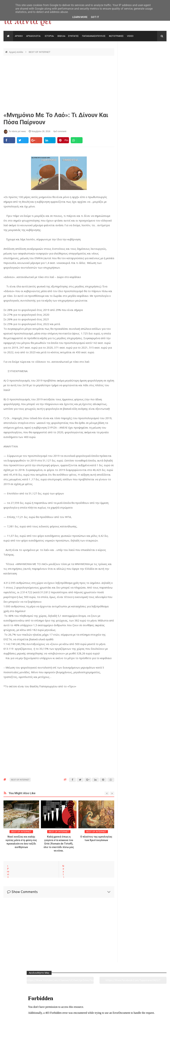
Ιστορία (52, 1016)
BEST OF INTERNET (39, 52)
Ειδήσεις (151, 1016)
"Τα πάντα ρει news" (38, 1033)
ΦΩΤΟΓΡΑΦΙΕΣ (116, 36)
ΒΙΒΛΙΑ (61, 36)
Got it (95, 17)
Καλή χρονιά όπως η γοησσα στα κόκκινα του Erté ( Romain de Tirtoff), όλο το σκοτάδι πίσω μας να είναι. (59, 843)
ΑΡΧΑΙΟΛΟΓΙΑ (33, 36)
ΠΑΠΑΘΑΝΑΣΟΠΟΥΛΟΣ (93, 36)
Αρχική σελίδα (16, 52)
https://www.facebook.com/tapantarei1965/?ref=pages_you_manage (155, 57)
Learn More (79, 17)
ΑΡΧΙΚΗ (19, 36)
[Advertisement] (58, 83)
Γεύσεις (118, 1016)
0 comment (59, 131)
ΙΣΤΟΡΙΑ (49, 36)
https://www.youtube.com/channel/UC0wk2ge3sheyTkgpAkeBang (132, 57)
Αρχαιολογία (19, 1016)
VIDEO (130, 36)
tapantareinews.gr (156, 1033)
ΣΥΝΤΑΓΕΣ (73, 36)
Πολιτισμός (85, 1016)
